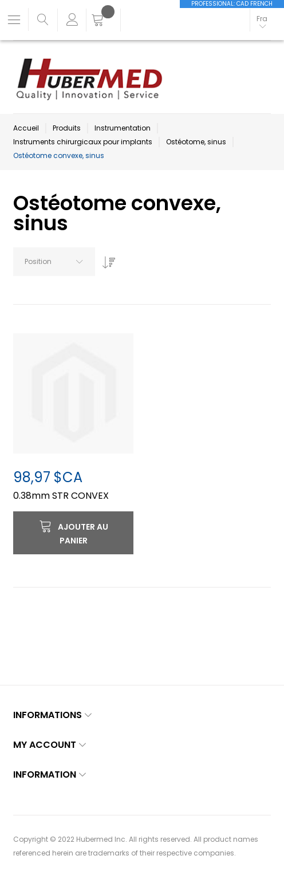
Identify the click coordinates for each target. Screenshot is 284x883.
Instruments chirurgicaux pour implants (82, 142)
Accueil (26, 128)
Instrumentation (122, 128)
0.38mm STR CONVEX (61, 495)
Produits (67, 128)
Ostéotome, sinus (196, 142)
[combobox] (54, 261)
